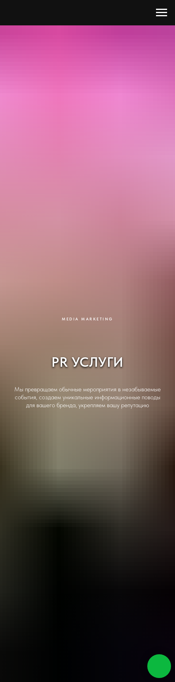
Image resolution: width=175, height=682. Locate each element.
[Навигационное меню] (161, 13)
